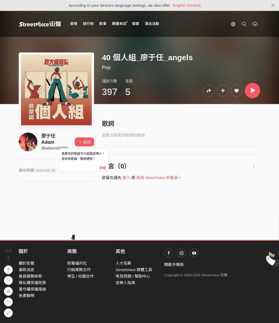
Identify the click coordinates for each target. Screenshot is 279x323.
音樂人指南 (125, 282)
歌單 (103, 24)
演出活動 (152, 24)
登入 (126, 177)
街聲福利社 (77, 263)
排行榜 (88, 24)
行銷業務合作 (79, 269)
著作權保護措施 (32, 289)
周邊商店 (120, 23)
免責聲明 (26, 295)
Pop (106, 67)
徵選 (135, 24)
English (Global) (187, 5)
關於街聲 (26, 263)
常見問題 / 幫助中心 (133, 276)
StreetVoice (40, 23)
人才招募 (123, 263)
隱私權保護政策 (32, 282)
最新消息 (26, 269)
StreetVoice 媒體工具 (134, 269)
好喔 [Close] (102, 168)
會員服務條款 (30, 276)
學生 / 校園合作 (80, 276)
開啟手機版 (174, 264)
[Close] (273, 5)
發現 (73, 24)
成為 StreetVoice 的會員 (157, 177)
